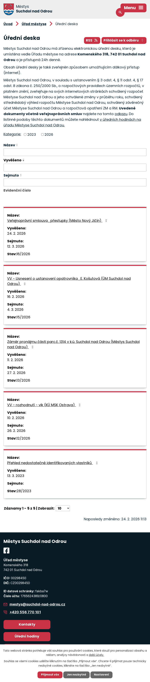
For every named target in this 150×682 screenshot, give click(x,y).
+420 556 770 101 (25, 612)
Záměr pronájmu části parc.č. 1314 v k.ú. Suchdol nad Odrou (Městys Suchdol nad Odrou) (73, 344)
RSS (91, 40)
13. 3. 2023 (15, 475)
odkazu (121, 114)
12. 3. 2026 (15, 246)
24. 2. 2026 (16, 233)
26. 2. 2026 (16, 430)
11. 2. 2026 (15, 360)
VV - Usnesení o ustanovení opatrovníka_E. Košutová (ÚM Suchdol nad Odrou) (69, 281)
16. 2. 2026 (15, 296)
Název (9, 145)
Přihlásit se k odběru (124, 40)
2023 (31, 134)
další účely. (96, 655)
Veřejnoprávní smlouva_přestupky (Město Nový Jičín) (58, 220)
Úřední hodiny (27, 636)
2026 (49, 134)
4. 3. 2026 (15, 309)
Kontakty (27, 624)
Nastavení (102, 675)
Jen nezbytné (76, 675)
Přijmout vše (49, 675)
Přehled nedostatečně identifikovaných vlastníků (53, 463)
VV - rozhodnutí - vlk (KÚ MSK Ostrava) (44, 405)
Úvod (8, 24)
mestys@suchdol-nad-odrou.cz (37, 604)
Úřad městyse (34, 24)
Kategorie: (12, 134)
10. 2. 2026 (15, 418)
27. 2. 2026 (16, 372)
